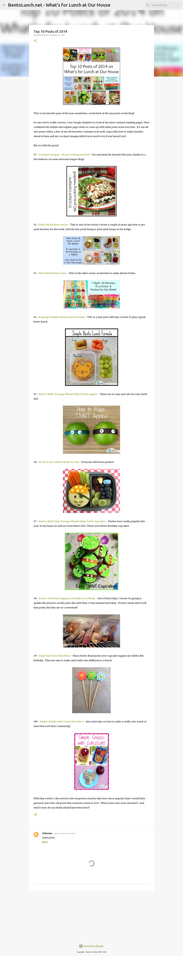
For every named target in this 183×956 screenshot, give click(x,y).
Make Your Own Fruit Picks (54, 655)
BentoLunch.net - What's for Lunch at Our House (59, 4)
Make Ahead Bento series (53, 224)
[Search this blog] (166, 5)
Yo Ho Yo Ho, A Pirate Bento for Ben (59, 462)
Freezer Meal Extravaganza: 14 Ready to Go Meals (67, 598)
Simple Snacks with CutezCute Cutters (62, 721)
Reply (45, 842)
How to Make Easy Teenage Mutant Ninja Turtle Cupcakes (72, 521)
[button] (35, 41)
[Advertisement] (91, 915)
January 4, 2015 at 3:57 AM (64, 833)
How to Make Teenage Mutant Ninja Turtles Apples (68, 394)
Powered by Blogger (91, 946)
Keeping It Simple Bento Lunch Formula (62, 317)
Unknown (47, 833)
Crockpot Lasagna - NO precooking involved (64, 154)
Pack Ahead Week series (52, 273)
